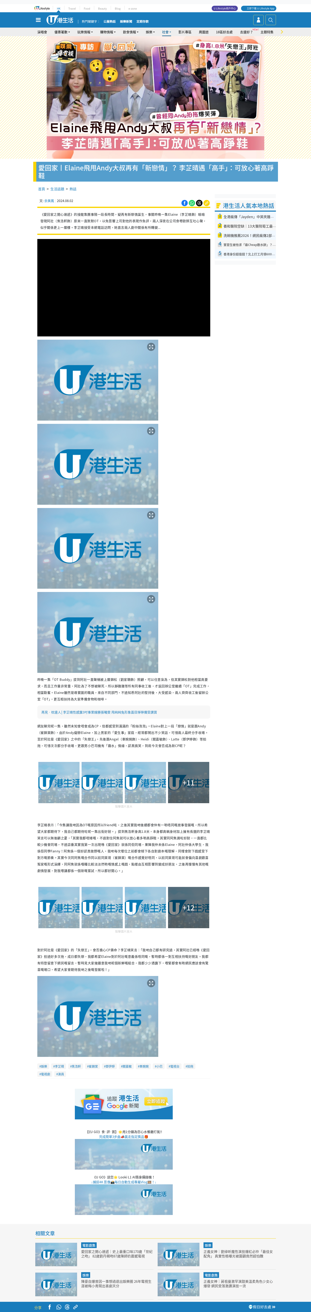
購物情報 (106, 31)
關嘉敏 (127, 1066)
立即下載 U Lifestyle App (260, 8)
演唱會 (42, 31)
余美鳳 (49, 200)
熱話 (73, 188)
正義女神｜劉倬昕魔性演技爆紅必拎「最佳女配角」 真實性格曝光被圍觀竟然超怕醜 (238, 1253)
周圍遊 (204, 31)
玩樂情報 (83, 31)
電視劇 (45, 1074)
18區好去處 (224, 31)
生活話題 (57, 188)
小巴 (159, 1066)
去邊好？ (246, 31)
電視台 (174, 1066)
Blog (118, 8)
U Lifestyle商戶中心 (225, 8)
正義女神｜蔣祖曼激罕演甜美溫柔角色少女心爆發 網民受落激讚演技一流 (238, 1283)
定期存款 (142, 21)
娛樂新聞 (126, 21)
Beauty (102, 8)
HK (58, 8)
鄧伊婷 (110, 1066)
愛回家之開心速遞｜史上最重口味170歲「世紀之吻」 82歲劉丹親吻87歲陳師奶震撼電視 (117, 1253)
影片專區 (184, 31)
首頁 (41, 188)
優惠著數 (61, 31)
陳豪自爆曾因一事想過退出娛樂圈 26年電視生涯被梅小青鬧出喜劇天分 (116, 1283)
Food (87, 8)
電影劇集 (88, 1245)
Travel (72, 8)
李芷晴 (59, 1066)
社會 (165, 31)
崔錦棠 (93, 1066)
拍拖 (190, 1066)
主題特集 (266, 31)
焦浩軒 (76, 1066)
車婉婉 (144, 1066)
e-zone (132, 8)
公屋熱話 (109, 21)
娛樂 (149, 31)
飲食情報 (129, 31)
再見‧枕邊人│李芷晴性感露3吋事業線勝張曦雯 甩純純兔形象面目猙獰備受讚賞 (99, 712)
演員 (61, 1074)
